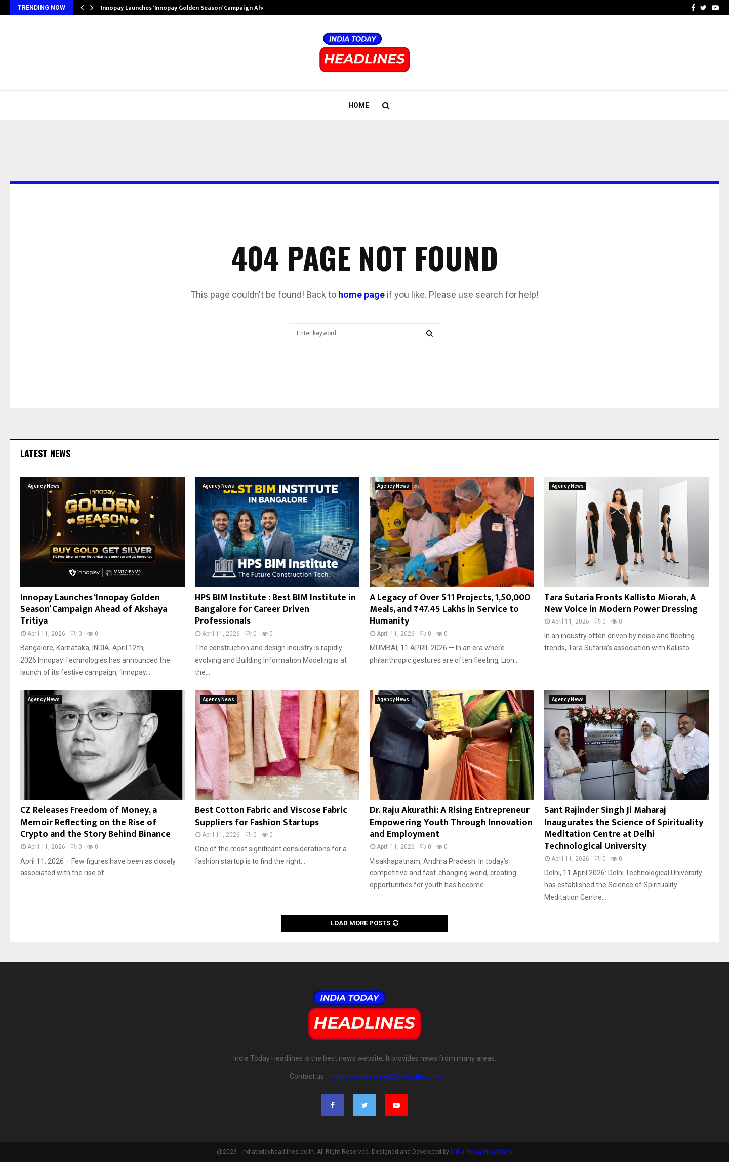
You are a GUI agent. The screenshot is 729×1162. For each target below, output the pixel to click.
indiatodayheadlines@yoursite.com (383, 1076)
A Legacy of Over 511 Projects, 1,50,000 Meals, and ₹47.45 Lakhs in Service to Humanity (450, 609)
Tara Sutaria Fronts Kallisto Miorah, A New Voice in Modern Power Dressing (621, 603)
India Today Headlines (481, 1151)
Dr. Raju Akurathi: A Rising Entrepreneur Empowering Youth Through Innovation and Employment (451, 822)
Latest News (45, 453)
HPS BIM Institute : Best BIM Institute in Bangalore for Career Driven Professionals (275, 609)
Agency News (44, 486)
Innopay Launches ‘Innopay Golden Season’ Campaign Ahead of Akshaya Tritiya (93, 609)
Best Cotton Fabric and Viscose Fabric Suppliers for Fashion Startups (271, 816)
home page (361, 294)
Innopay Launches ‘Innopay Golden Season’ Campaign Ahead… (189, 8)
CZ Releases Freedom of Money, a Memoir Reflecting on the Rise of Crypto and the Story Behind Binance (95, 822)
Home (358, 105)
